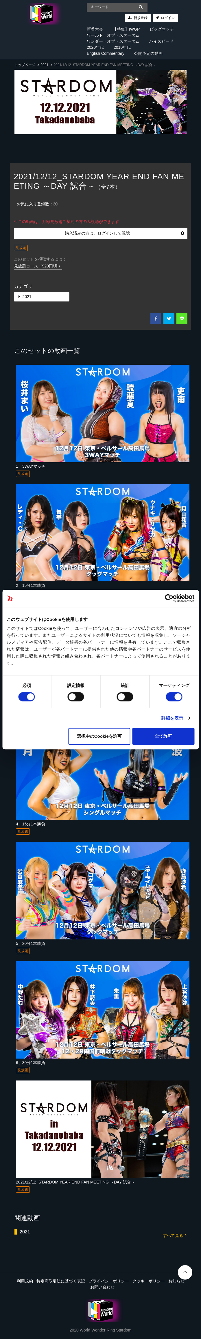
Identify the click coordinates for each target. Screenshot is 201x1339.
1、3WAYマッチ (30, 466)
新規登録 (140, 18)
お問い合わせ (102, 1287)
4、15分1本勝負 (30, 824)
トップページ (24, 65)
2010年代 (122, 47)
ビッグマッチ (162, 29)
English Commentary (105, 53)
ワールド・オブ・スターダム (113, 35)
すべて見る (175, 1235)
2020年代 (95, 47)
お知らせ (176, 1281)
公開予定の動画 (148, 53)
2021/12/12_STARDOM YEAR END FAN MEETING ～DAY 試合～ (75, 1182)
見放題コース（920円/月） (38, 266)
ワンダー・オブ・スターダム (113, 41)
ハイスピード (161, 41)
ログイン (168, 18)
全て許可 (163, 736)
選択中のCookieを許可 (99, 736)
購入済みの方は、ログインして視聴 (124, 233)
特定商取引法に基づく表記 (60, 1281)
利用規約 (25, 1281)
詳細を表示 (172, 718)
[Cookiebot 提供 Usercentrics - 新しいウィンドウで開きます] (169, 598)
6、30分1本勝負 (30, 1062)
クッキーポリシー (148, 1281)
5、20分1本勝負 (30, 943)
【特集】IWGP (126, 29)
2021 (44, 65)
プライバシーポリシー (108, 1281)
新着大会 (95, 29)
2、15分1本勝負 (30, 585)
